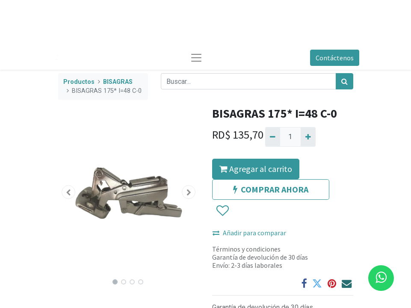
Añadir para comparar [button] (249, 232)
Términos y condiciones (246, 249)
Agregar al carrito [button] (255, 168)
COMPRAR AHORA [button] (270, 189)
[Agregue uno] (308, 137)
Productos (79, 82)
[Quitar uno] (272, 137)
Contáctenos (335, 57)
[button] (69, 192)
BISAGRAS (118, 82)
